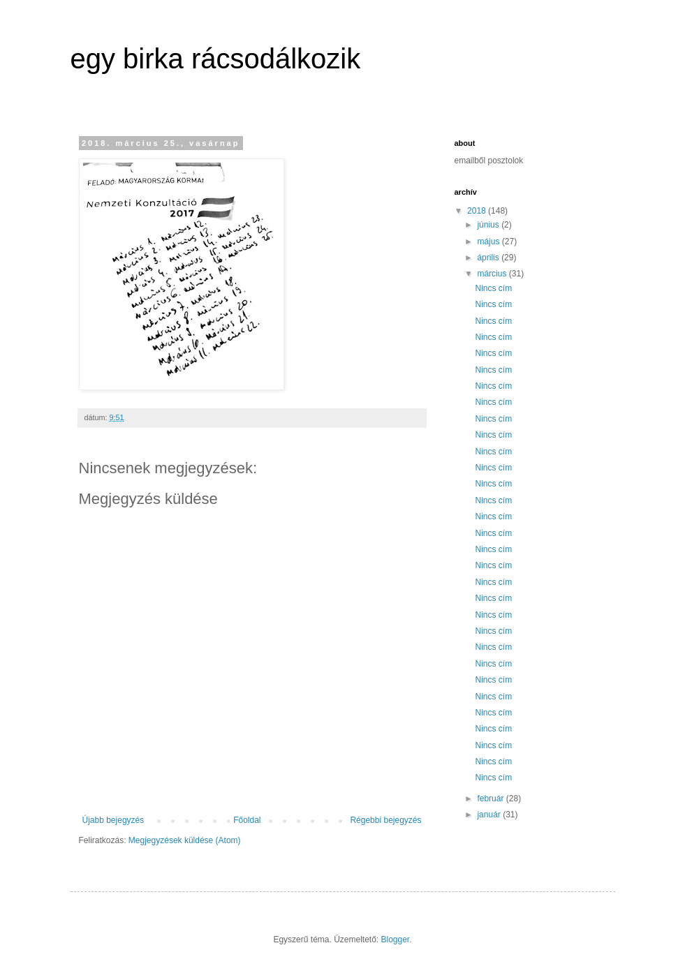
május (489, 241)
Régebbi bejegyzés (385, 820)
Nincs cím (493, 288)
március (492, 273)
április (489, 257)
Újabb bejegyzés (113, 820)
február (491, 798)
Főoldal (246, 820)
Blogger (395, 939)
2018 (477, 211)
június (489, 225)
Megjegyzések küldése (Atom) (184, 840)
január (490, 814)
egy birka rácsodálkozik (216, 58)
